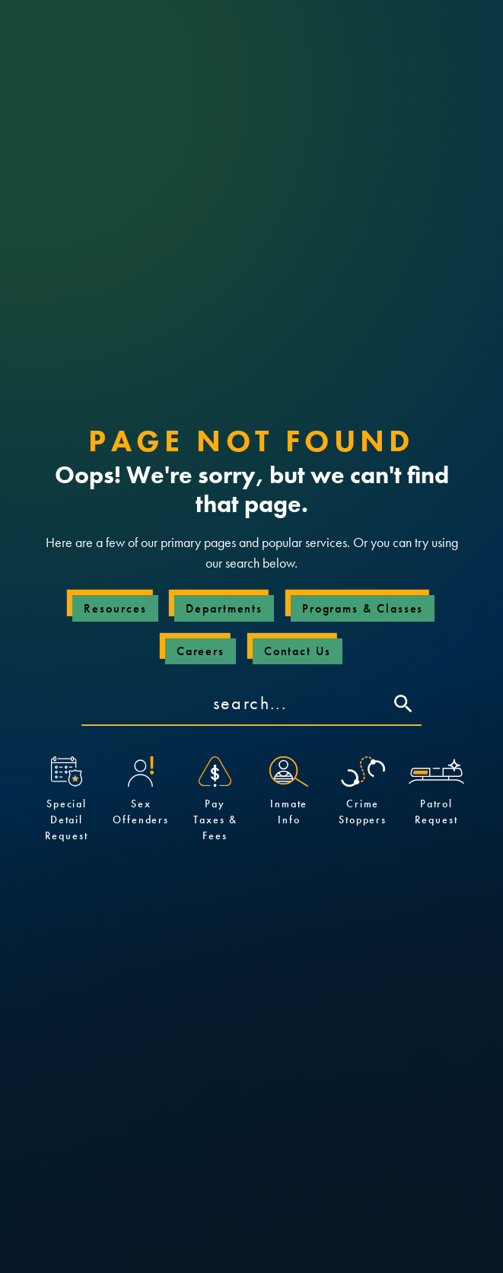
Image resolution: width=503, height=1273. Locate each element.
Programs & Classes (363, 608)
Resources (115, 608)
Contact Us (297, 651)
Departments (224, 608)
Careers (200, 651)
